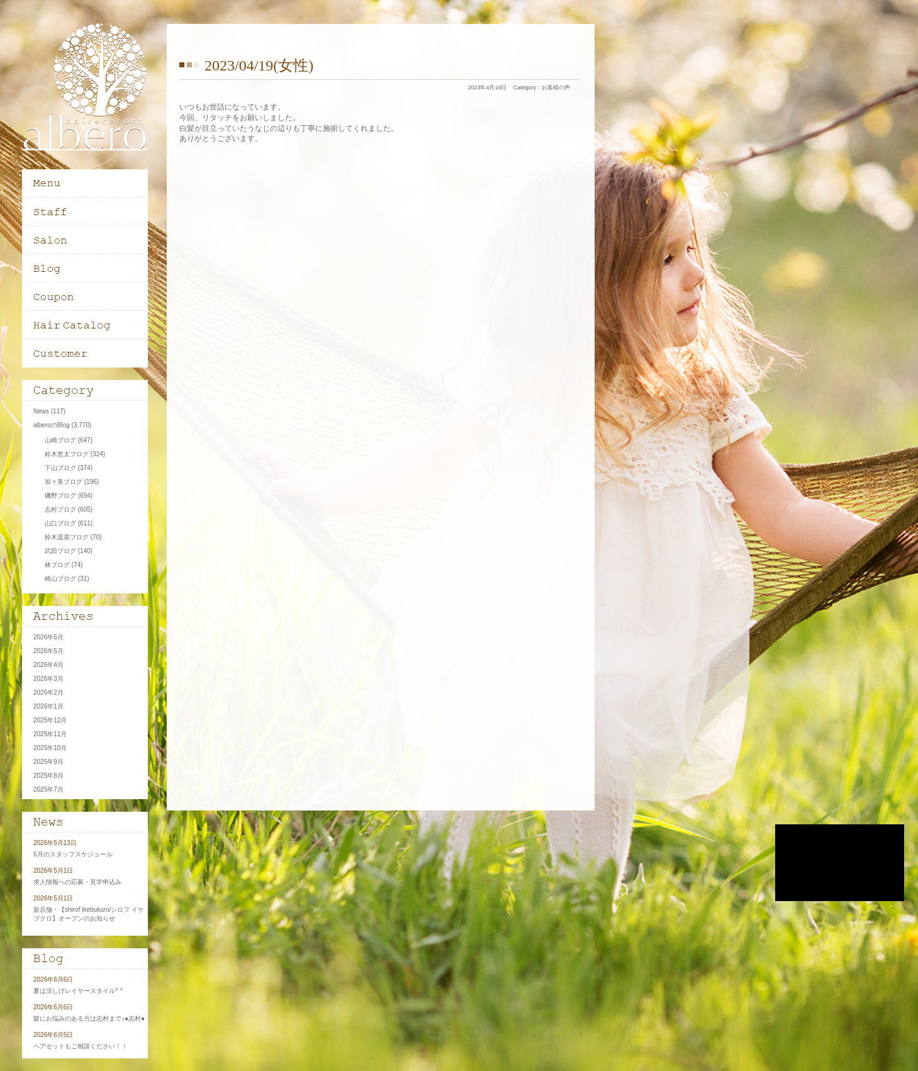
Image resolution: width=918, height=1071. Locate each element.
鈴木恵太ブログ (67, 454)
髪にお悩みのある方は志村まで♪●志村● (89, 1018)
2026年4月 (48, 664)
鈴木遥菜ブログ (67, 537)
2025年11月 (50, 734)
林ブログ (57, 564)
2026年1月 (48, 706)
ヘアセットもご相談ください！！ (80, 1046)
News (41, 411)
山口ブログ (60, 523)
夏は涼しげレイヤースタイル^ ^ (78, 990)
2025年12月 (50, 720)
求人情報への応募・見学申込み (77, 881)
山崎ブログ (60, 440)
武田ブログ (60, 550)
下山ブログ (60, 467)
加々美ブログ (63, 481)
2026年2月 (48, 692)
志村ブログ (60, 509)
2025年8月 (48, 775)
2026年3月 (48, 678)
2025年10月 (50, 747)
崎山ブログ (60, 578)
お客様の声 (556, 87)
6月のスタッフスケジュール (73, 854)
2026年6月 (48, 637)
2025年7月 (48, 789)
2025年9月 (48, 761)
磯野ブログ (60, 495)
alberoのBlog (51, 425)
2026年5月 (48, 651)
